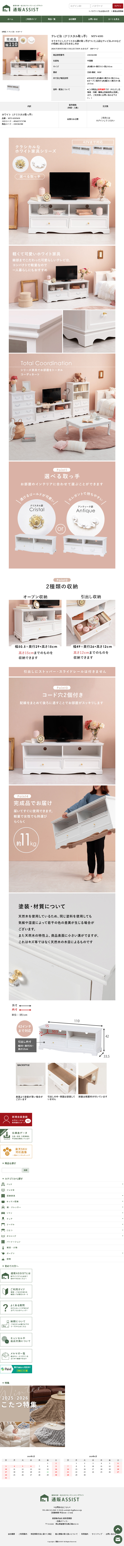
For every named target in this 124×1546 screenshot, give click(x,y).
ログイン (100, 120)
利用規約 (84, 1534)
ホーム (10, 19)
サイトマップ (97, 1534)
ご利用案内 (23, 1534)
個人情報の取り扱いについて (66, 1534)
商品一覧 (51, 19)
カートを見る (113, 19)
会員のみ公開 (72, 119)
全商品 (4, 32)
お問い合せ (93, 19)
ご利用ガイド (31, 19)
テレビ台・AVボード (15, 32)
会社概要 (72, 19)
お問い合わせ (111, 1534)
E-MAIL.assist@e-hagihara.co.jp (69, 1510)
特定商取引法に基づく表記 (41, 1534)
